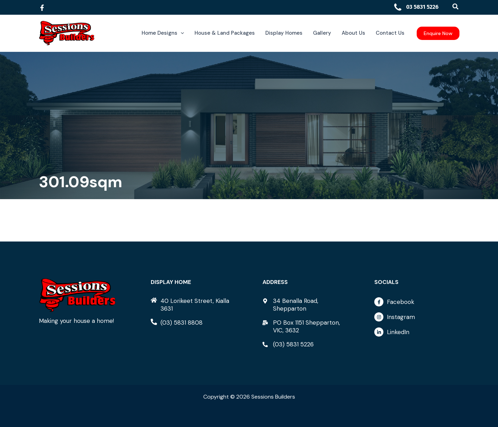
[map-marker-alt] (304, 304)
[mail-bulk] (304, 326)
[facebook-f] (416, 303)
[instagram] (416, 318)
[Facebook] (42, 8)
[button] (455, 7)
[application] (180, 33)
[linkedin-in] (416, 332)
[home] (193, 304)
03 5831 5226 (416, 7)
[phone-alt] (177, 322)
